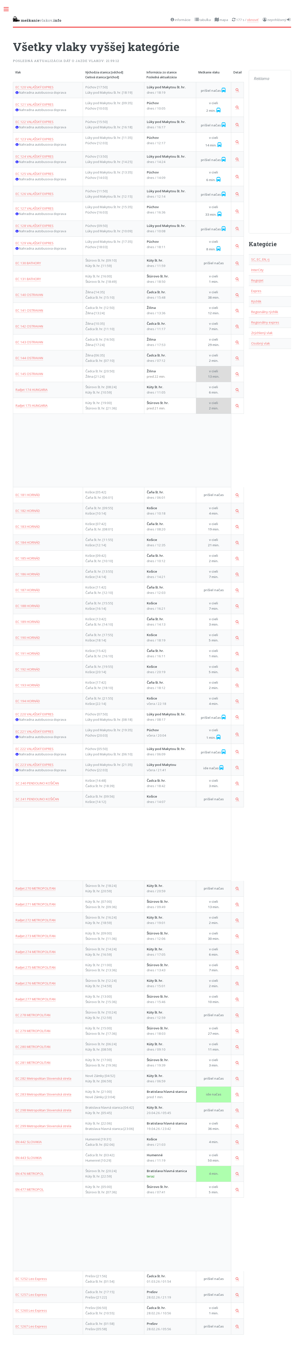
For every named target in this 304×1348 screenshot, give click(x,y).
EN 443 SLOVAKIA (29, 1157)
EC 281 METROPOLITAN (33, 1062)
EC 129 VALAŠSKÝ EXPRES (35, 243)
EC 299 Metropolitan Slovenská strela (43, 1126)
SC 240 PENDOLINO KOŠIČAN (37, 783)
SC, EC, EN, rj (260, 259)
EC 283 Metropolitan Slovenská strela (43, 1094)
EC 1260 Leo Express (31, 1310)
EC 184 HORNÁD (28, 542)
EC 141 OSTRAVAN (29, 310)
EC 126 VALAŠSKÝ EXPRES (35, 194)
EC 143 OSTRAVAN (29, 342)
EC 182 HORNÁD (28, 510)
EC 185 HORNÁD (28, 558)
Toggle (9, 9)
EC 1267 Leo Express (31, 1326)
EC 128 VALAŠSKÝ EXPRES (35, 225)
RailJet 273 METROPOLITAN (35, 936)
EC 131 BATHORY (28, 279)
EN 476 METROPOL (30, 1173)
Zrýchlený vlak (262, 333)
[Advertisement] (122, 450)
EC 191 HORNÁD (28, 653)
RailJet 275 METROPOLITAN (35, 967)
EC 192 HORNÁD (28, 669)
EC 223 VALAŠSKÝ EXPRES (35, 764)
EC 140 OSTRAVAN (29, 295)
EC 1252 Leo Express (31, 1279)
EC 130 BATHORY (28, 263)
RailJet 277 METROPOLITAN (35, 999)
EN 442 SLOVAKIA (29, 1142)
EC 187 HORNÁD (28, 590)
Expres (256, 291)
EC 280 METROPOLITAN (33, 1046)
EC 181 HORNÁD (28, 495)
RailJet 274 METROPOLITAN (35, 952)
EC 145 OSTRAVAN (29, 374)
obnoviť (252, 20)
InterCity (257, 270)
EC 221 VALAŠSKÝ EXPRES (35, 731)
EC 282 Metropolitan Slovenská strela (43, 1078)
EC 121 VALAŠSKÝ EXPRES (35, 104)
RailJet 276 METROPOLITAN (35, 983)
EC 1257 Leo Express (31, 1294)
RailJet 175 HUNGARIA (31, 405)
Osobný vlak (260, 343)
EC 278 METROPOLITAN (33, 1015)
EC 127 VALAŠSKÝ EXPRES (35, 208)
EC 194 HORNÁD (28, 701)
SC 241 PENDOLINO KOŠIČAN (37, 799)
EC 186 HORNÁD (28, 574)
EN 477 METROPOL (30, 1189)
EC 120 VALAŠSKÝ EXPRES (35, 87)
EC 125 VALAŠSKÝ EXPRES (35, 174)
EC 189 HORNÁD (28, 621)
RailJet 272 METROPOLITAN (35, 920)
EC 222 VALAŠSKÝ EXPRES (35, 749)
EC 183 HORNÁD (28, 526)
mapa (223, 20)
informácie (182, 20)
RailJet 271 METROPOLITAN (35, 904)
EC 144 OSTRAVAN (29, 358)
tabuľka (205, 20)
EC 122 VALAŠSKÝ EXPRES (35, 122)
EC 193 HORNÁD (28, 685)
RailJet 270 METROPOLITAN (35, 888)
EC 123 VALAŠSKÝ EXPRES (35, 139)
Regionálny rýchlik (264, 312)
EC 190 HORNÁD (28, 637)
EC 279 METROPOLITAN (33, 1031)
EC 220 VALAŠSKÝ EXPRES (35, 714)
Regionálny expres (265, 322)
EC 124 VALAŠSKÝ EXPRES (35, 156)
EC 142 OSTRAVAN (29, 326)
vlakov (37, 19)
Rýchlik (256, 301)
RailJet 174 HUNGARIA (31, 389)
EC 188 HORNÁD (28, 606)
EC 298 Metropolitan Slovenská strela (43, 1110)
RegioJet (257, 280)
